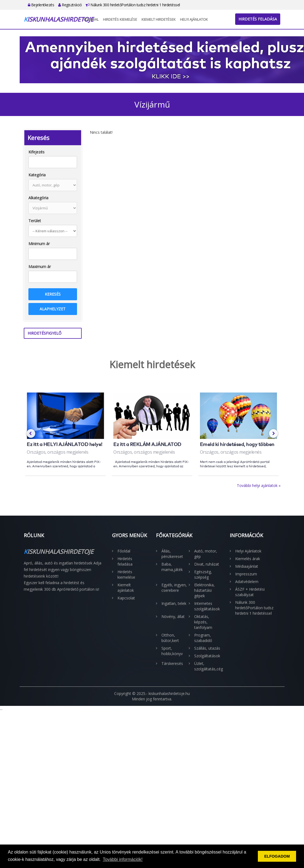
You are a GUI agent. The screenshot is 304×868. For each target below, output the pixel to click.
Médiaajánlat (246, 566)
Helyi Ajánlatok (194, 19)
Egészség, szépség (203, 574)
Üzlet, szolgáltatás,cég (208, 666)
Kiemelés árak (247, 558)
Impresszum (246, 573)
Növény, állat (173, 616)
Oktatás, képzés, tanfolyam (203, 622)
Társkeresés (172, 663)
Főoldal (91, 19)
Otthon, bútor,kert (170, 637)
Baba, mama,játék (172, 566)
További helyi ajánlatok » (259, 485)
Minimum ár (39, 243)
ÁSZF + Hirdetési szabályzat (250, 592)
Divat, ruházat (206, 564)
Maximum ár (39, 266)
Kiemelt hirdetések (158, 19)
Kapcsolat (126, 598)
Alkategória (38, 197)
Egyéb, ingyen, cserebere (174, 587)
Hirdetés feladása (257, 19)
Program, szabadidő (203, 637)
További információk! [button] (123, 859)
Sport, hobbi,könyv (172, 651)
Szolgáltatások (207, 655)
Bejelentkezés (41, 4)
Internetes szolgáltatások (207, 606)
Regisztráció (70, 4)
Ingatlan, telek (173, 603)
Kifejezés (36, 151)
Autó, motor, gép (205, 553)
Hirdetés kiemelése (120, 19)
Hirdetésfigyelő (44, 333)
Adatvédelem (246, 581)
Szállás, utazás (207, 648)
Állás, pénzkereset (172, 553)
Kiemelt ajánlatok (125, 587)
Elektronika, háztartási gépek (204, 590)
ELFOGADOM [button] (277, 856)
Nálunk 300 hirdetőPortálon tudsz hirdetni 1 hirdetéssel (133, 4)
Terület (34, 220)
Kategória (37, 174)
